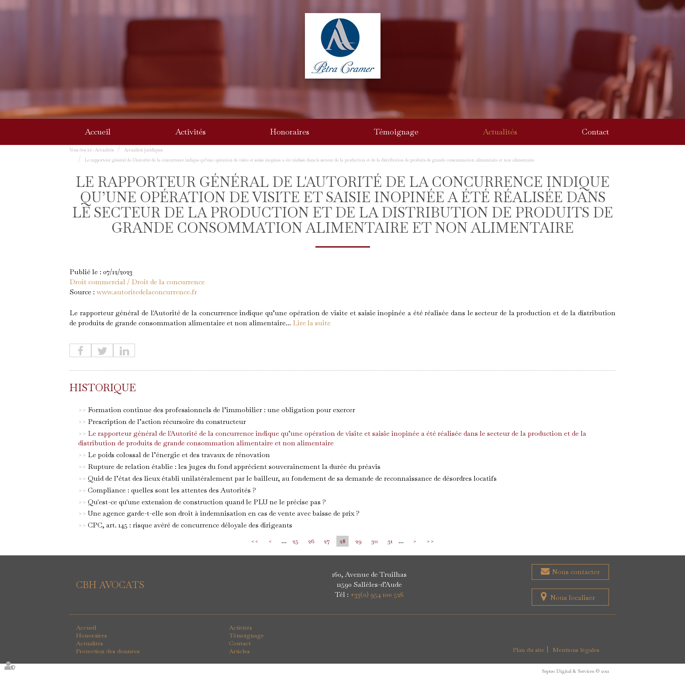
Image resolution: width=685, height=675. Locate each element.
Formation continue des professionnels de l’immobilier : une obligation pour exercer (221, 409)
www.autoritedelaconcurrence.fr (147, 291)
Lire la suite (312, 322)
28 (342, 541)
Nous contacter (575, 571)
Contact (595, 132)
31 (390, 541)
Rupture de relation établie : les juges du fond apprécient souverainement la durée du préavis (234, 466)
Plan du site (528, 650)
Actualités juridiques (143, 150)
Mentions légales (576, 650)
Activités (190, 132)
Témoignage (396, 132)
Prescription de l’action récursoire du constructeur (167, 421)
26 (311, 541)
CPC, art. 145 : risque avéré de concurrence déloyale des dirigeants (190, 525)
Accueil (98, 132)
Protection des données (108, 651)
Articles (239, 651)
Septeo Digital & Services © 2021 (575, 671)
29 (358, 541)
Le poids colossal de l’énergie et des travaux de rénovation (179, 454)
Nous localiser (572, 597)
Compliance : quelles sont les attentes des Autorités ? (172, 490)
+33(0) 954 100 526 (377, 594)
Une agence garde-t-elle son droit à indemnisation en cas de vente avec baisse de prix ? (224, 513)
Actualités (500, 132)
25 (295, 541)
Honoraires (289, 132)
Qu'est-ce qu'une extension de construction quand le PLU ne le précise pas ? (207, 501)
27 (327, 541)
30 (374, 541)
